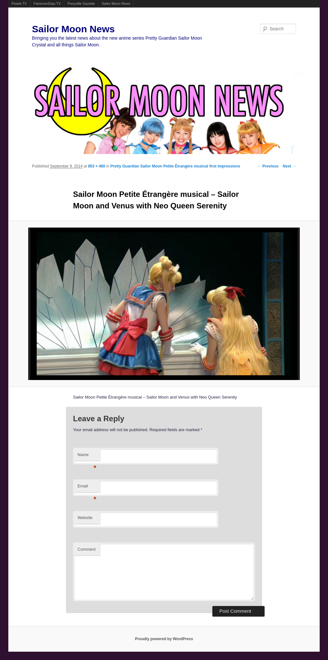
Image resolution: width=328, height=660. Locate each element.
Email (87, 488)
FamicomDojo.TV (47, 3)
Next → (289, 166)
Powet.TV (19, 3)
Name (87, 456)
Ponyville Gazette (81, 3)
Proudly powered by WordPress (164, 639)
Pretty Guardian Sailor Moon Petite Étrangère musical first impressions (175, 166)
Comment (86, 549)
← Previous (268, 166)
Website (85, 517)
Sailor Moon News (116, 3)
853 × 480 (96, 166)
